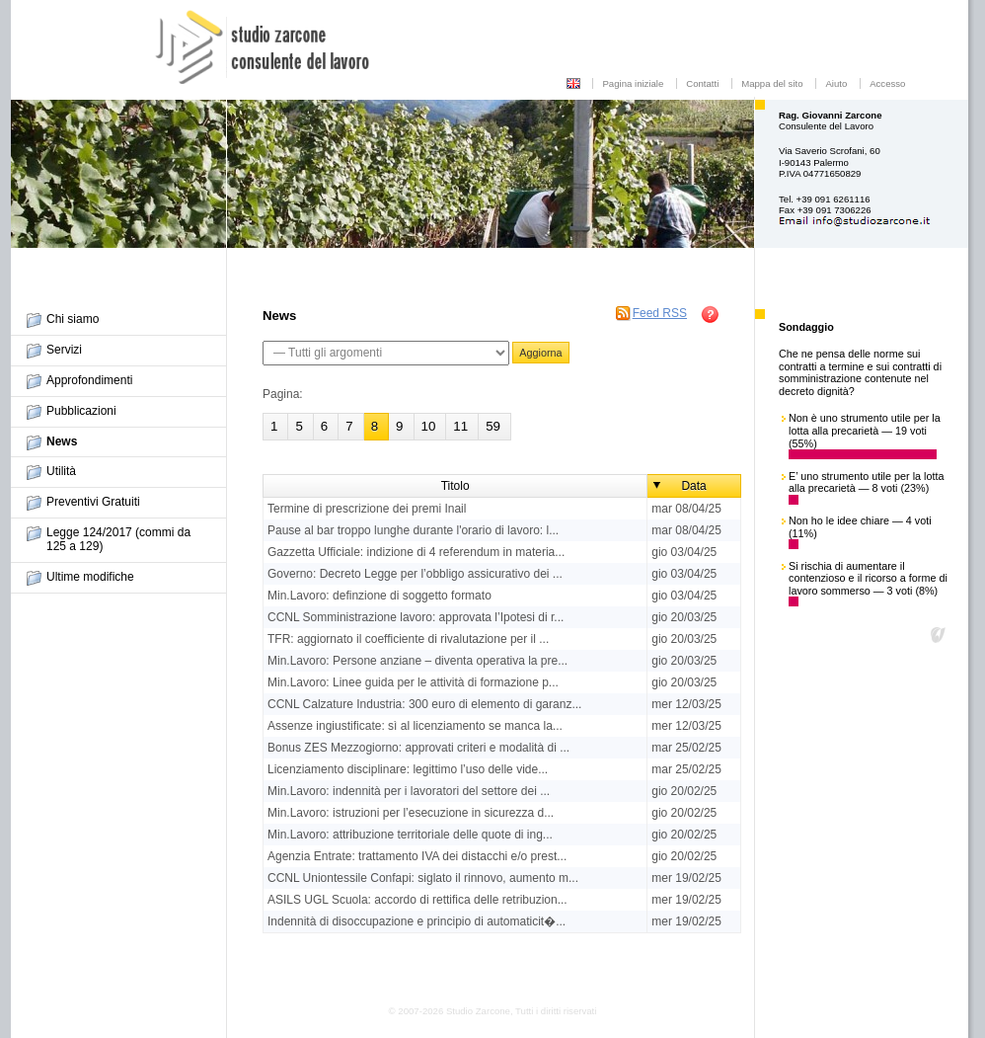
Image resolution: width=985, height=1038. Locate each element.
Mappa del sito (771, 83)
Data (693, 486)
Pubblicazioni (81, 411)
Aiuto (836, 83)
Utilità (61, 471)
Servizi (64, 350)
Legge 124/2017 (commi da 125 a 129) (118, 539)
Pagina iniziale (632, 83)
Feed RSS (660, 313)
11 (460, 426)
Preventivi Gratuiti (93, 502)
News (61, 441)
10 (428, 426)
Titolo (455, 486)
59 (493, 426)
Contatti (702, 83)
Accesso (887, 83)
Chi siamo (72, 319)
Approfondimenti (89, 380)
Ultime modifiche (90, 577)
